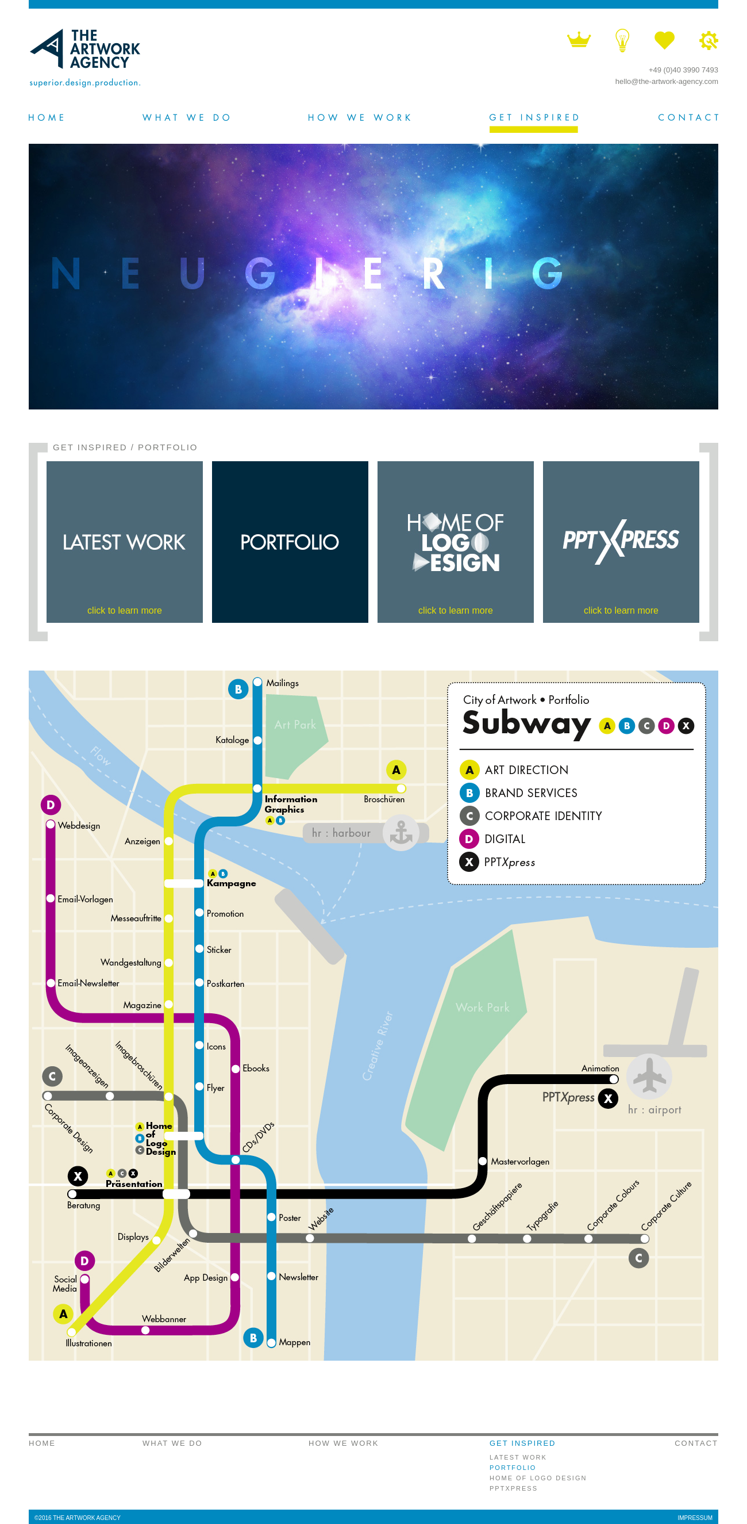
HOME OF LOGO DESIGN (538, 1478)
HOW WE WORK (344, 1443)
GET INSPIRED (90, 447)
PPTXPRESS (514, 1488)
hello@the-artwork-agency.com (666, 81)
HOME (42, 1443)
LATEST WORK (518, 1457)
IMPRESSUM (695, 1518)
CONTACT (696, 1443)
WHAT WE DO (173, 1443)
